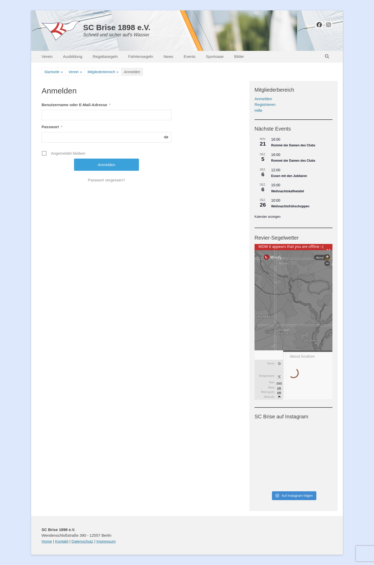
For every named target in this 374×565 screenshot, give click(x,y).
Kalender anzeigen (267, 217)
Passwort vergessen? (106, 180)
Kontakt (61, 541)
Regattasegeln (105, 56)
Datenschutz (82, 541)
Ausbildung (72, 56)
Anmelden (263, 99)
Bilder (239, 56)
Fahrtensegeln (140, 56)
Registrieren (265, 104)
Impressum (106, 541)
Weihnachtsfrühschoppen (290, 206)
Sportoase (215, 56)
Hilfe (258, 110)
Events (190, 56)
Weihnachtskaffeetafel (287, 191)
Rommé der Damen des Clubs (293, 145)
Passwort (52, 127)
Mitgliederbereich (103, 72)
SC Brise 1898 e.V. (116, 27)
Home (47, 541)
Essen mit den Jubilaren (289, 176)
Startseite (53, 72)
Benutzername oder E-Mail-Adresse (76, 105)
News (168, 56)
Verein (47, 56)
